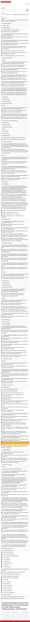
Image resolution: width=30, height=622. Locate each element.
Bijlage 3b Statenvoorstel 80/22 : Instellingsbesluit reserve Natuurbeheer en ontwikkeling (12, 411)
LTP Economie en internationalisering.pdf (9, 555)
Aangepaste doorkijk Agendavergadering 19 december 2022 (13, 572)
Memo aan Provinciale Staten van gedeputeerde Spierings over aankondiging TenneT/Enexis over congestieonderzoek (13, 111)
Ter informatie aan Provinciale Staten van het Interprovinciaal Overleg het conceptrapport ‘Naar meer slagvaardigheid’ (15, 513)
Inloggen (16, 621)
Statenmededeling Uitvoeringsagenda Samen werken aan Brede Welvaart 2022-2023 (14, 339)
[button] (27, 10)
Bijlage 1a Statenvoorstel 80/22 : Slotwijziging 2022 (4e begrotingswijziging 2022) (12, 395)
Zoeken (2, 8)
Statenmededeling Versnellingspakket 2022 (10, 31)
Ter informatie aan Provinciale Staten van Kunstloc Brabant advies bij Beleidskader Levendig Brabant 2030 (14, 520)
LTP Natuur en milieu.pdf (6, 563)
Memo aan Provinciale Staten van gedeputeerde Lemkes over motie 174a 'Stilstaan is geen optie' (14, 317)
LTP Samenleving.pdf (6, 566)
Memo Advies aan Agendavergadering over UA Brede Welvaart (13, 350)
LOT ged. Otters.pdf (5, 583)
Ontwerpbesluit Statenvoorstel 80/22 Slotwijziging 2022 (12, 392)
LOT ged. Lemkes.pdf (6, 581)
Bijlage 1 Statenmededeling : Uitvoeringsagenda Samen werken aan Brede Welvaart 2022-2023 (14, 345)
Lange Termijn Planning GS (7, 552)
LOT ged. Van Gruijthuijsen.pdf (7, 592)
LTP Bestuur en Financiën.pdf (7, 554)
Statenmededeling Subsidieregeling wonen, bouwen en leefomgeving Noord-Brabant (12, 225)
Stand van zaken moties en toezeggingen (9, 577)
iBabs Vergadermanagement (7, 621)
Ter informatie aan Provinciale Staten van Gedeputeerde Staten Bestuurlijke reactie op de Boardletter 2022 (13, 489)
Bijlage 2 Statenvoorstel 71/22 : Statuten (9, 212)
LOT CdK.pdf (4, 579)
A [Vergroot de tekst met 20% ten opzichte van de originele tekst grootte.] (3, 16)
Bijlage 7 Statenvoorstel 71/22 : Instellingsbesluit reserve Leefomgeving (12, 216)
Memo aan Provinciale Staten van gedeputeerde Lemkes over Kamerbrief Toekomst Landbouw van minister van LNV (13, 304)
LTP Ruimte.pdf (5, 565)
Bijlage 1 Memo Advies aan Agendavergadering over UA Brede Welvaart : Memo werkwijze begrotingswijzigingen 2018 (13, 353)
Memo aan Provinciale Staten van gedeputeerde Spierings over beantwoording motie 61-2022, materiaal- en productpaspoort (13, 66)
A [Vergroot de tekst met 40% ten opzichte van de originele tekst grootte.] (5, 16)
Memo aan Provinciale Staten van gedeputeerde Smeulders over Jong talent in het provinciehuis (14, 367)
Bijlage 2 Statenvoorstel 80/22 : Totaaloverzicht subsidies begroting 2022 (14, 404)
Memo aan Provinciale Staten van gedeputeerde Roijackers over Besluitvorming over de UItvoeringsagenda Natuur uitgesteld (14, 85)
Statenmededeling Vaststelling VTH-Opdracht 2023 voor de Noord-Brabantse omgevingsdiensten (14, 37)
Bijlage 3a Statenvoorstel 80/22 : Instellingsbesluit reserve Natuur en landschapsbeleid (14, 408)
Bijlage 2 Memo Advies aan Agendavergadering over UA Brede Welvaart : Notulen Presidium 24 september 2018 (13, 356)
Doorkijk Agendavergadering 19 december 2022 (11, 573)
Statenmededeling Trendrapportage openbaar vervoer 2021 (13, 139)
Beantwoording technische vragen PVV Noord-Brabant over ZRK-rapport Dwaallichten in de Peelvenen (14, 53)
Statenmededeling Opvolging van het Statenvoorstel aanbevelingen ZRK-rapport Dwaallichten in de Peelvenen (14, 44)
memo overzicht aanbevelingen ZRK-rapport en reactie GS (13, 50)
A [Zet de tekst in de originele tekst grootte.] (1, 16)
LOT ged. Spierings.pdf (6, 590)
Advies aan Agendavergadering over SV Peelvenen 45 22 (12, 55)
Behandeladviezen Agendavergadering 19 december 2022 (13, 598)
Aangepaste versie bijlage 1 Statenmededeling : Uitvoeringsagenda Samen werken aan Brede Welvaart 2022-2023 (14, 342)
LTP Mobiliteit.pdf (5, 561)
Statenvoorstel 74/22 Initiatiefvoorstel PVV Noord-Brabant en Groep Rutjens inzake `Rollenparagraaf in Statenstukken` (14, 440)
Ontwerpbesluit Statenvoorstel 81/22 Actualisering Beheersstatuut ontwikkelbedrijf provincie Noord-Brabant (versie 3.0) (14, 420)
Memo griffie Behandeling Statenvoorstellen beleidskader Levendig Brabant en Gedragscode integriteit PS (14, 21)
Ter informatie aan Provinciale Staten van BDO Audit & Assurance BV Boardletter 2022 (15, 495)
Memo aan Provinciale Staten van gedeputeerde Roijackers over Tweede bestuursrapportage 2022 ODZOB (14, 72)
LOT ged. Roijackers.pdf (6, 585)
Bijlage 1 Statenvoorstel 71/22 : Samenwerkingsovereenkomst (13, 210)
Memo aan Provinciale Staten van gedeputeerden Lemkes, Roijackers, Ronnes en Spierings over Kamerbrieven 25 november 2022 (14, 310)
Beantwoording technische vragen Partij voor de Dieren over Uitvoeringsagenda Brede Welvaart (13, 348)
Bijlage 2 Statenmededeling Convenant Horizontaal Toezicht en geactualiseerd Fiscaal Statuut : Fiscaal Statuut (13, 462)
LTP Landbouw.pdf (5, 559)
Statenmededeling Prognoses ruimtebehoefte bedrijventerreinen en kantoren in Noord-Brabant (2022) (14, 231)
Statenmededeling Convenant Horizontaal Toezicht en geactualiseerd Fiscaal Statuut (15, 456)
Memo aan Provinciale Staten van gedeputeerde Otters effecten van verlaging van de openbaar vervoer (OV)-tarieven (14, 179)
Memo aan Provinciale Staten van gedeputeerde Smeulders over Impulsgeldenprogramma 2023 (14, 382)
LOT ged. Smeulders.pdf (6, 588)
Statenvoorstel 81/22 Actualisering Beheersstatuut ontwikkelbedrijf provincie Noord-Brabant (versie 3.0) (14, 417)
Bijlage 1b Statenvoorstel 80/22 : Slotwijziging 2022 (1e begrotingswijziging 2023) (12, 398)
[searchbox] (13, 10)
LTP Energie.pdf (5, 557)
